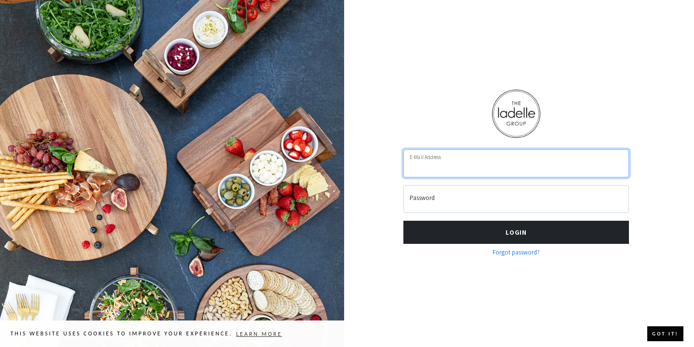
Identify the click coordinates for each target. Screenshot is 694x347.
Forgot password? (516, 252)
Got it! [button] (665, 334)
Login (516, 232)
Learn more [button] (259, 334)
